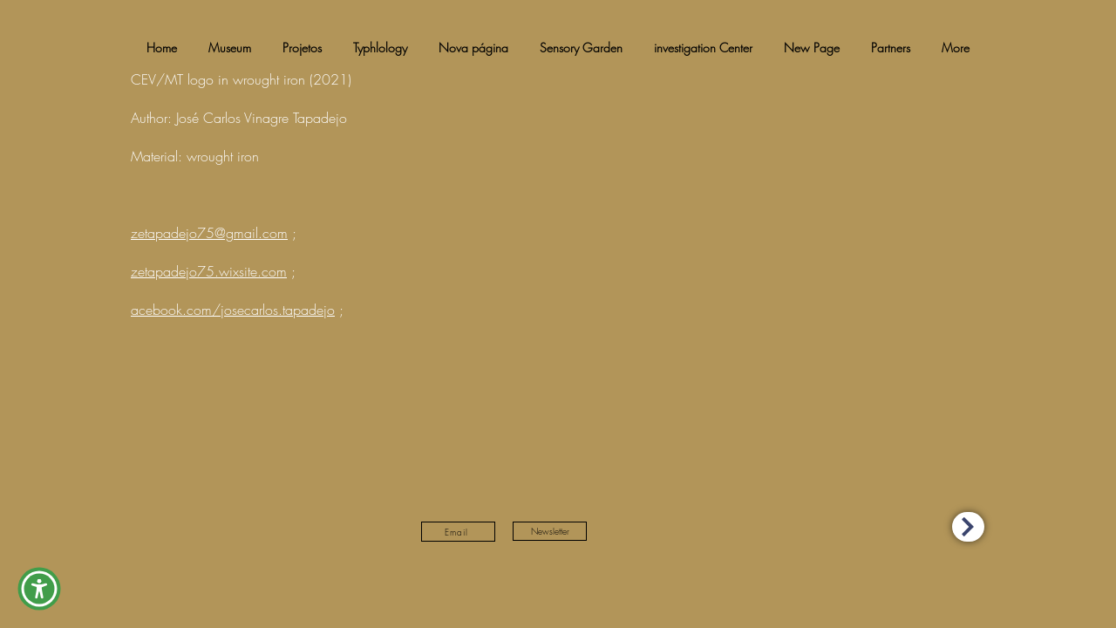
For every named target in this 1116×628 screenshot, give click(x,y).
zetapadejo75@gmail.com (209, 232)
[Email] (458, 532)
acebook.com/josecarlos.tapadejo (233, 309)
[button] (39, 589)
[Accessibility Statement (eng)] (968, 527)
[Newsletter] (550, 531)
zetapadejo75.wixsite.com (209, 271)
